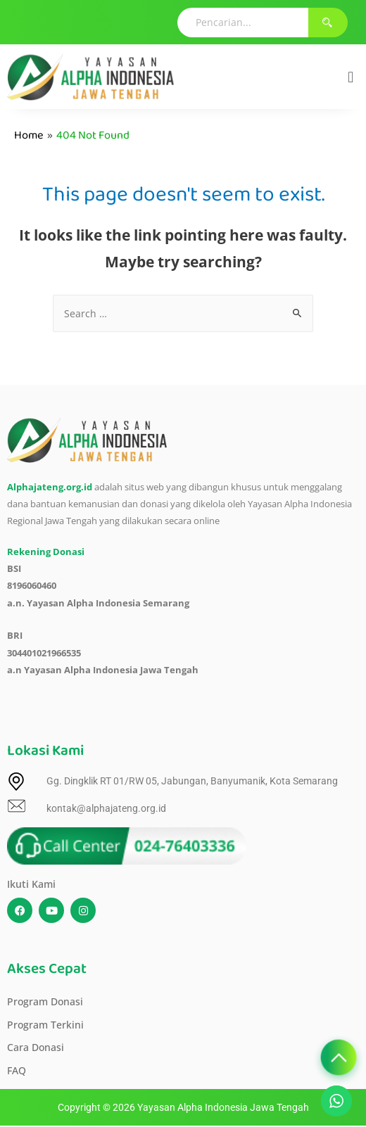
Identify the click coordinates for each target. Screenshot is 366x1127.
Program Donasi (45, 1001)
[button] (351, 77)
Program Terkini (45, 1024)
